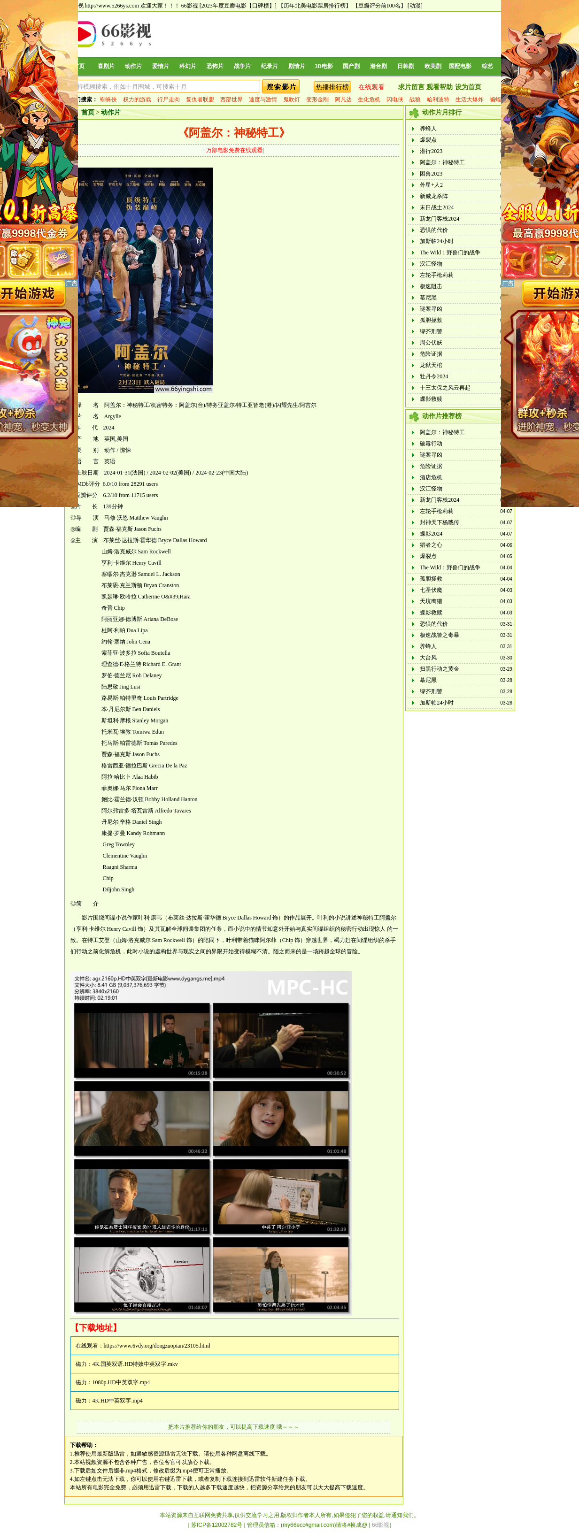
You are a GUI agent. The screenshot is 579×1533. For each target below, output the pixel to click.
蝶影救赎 (431, 399)
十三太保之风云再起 (445, 387)
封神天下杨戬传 (439, 522)
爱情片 (160, 66)
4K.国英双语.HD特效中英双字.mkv (135, 1364)
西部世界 (231, 99)
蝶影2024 (431, 533)
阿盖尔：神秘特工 (442, 162)
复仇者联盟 (200, 99)
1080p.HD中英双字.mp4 (121, 1382)
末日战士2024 (437, 207)
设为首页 (468, 87)
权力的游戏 (137, 99)
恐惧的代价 (434, 230)
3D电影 (324, 66)
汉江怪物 (431, 264)
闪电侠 (394, 99)
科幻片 (187, 66)
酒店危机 (431, 477)
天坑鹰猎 (431, 601)
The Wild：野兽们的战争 (450, 252)
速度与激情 (263, 99)
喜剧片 (106, 66)
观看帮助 (439, 87)
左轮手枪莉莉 (437, 275)
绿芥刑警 (431, 331)
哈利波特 (438, 99)
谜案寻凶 (431, 309)
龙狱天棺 (431, 365)
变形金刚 (317, 99)
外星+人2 (431, 185)
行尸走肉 (168, 99)
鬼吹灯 (291, 99)
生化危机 (369, 99)
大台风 (428, 657)
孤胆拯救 (431, 320)
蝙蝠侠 (498, 99)
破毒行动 (431, 443)
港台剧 (378, 66)
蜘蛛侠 (108, 99)
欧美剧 (433, 66)
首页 (79, 66)
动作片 (133, 66)
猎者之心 (431, 545)
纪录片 (269, 66)
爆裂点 (428, 140)
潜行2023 (431, 151)
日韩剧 (405, 66)
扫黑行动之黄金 (439, 669)
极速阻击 (431, 286)
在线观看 (371, 87)
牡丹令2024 (434, 376)
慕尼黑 (428, 297)
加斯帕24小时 (437, 241)
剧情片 (296, 66)
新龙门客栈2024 (439, 218)
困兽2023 (431, 173)
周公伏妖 (431, 342)
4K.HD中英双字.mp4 (118, 1400)
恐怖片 (215, 66)
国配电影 (460, 66)
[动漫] (415, 5)
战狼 (415, 99)
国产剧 (351, 66)
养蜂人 (428, 128)
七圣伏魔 (431, 590)
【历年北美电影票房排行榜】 (314, 5)
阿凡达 (343, 99)
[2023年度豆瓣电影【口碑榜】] (238, 5)
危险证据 (431, 354)
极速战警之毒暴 (439, 635)
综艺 (487, 66)
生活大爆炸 (469, 99)
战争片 (242, 66)
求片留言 (411, 87)
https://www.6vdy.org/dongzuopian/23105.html (157, 1345)
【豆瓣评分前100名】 (379, 5)
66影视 (189, 5)
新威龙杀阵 (434, 196)
